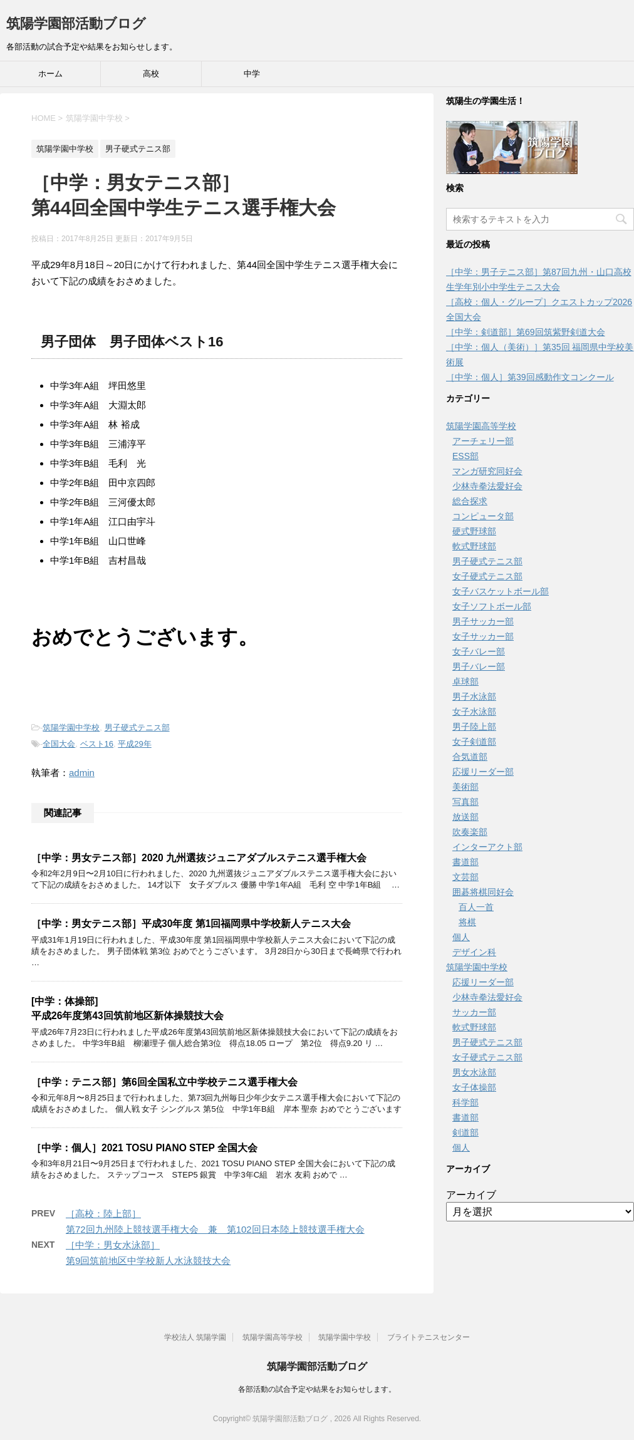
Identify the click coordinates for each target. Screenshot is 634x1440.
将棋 (467, 922)
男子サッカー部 (483, 621)
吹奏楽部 (469, 832)
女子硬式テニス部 (487, 576)
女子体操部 (474, 1087)
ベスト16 (96, 743)
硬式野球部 (474, 531)
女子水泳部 (474, 712)
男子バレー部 (478, 666)
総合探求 (469, 501)
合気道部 (469, 757)
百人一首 (476, 907)
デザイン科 (474, 952)
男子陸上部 (474, 727)
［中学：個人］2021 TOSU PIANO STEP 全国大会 (144, 1147)
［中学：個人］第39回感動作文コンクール (530, 377)
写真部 (465, 802)
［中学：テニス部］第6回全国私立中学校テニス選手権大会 (164, 1082)
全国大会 (59, 743)
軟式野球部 (474, 546)
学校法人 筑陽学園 (195, 1337)
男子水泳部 (474, 697)
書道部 (465, 862)
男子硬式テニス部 (137, 727)
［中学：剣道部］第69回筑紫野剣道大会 (525, 332)
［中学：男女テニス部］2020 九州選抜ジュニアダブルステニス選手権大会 (198, 857)
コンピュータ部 (483, 516)
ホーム (50, 73)
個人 (461, 937)
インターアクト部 (487, 847)
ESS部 (465, 456)
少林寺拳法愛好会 (487, 486)
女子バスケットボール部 (500, 591)
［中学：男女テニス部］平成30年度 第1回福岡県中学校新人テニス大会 (191, 923)
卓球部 (465, 681)
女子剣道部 (474, 742)
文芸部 (465, 877)
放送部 (465, 817)
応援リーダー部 (483, 772)
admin (82, 772)
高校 (151, 73)
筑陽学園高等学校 (481, 426)
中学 (252, 73)
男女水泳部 (474, 1072)
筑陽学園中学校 (71, 727)
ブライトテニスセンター (428, 1337)
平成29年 (134, 743)
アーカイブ (471, 1194)
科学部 (465, 1102)
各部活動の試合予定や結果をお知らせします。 (317, 1389)
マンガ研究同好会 (487, 471)
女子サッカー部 (483, 636)
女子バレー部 (478, 651)
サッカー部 (474, 1012)
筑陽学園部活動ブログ (76, 23)
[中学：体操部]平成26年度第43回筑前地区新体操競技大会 (127, 1008)
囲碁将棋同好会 (483, 892)
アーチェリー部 (483, 441)
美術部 (465, 787)
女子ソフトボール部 (491, 606)
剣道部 (465, 1132)
